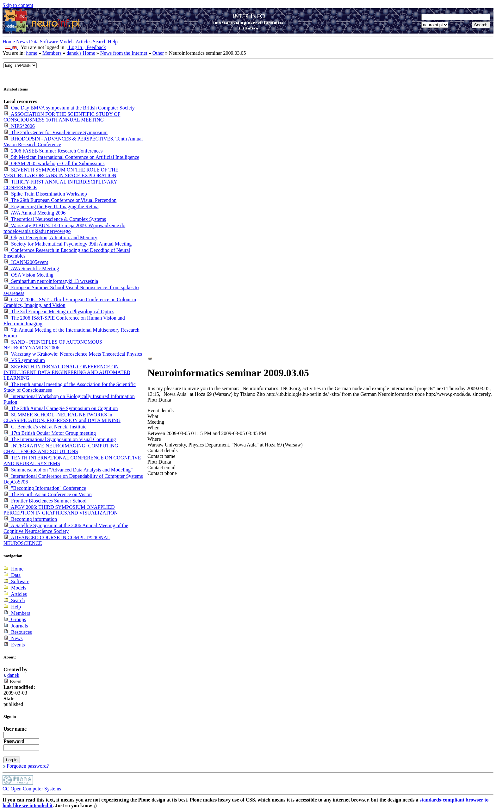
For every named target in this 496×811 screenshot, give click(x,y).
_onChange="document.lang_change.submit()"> (20, 65)
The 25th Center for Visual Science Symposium (55, 132)
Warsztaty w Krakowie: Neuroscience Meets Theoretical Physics (72, 354)
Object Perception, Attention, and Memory (50, 237)
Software (49, 41)
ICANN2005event (25, 262)
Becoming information (30, 519)
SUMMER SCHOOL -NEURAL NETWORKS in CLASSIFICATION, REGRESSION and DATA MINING (62, 417)
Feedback (95, 47)
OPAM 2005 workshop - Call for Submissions (53, 163)
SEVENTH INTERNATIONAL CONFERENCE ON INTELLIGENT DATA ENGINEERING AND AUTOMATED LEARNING (66, 372)
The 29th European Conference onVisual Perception (59, 200)
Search (100, 41)
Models (67, 41)
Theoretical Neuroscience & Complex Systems (54, 219)
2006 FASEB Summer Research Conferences (52, 150)
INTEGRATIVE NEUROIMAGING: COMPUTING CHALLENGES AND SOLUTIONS (60, 448)
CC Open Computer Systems (32, 788)
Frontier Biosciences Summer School (45, 500)
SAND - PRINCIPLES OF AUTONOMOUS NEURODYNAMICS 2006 (52, 344)
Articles (84, 41)
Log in (74, 47)
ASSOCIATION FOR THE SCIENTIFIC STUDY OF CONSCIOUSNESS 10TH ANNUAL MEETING (61, 116)
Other (158, 53)
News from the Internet (123, 53)
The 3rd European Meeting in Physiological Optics (58, 311)
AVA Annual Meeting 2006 (34, 212)
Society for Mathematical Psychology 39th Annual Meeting (67, 243)
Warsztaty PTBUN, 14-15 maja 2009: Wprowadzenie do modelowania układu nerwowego (64, 228)
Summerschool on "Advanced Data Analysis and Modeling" (68, 469)
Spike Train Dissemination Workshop (45, 194)
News (22, 41)
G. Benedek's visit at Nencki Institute (44, 426)
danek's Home (80, 53)
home (31, 53)
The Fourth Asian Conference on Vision (47, 494)
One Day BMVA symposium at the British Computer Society (69, 107)
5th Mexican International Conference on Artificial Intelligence (71, 157)
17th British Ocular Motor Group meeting (49, 433)
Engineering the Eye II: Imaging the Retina (50, 206)
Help (113, 41)
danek (13, 675)
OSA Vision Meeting (28, 275)
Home (9, 41)
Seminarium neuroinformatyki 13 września (50, 281)
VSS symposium (24, 360)
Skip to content (18, 5)
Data (34, 41)
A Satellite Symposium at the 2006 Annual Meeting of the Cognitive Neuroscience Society (65, 528)
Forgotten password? (26, 766)
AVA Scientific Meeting (31, 268)
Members (51, 53)
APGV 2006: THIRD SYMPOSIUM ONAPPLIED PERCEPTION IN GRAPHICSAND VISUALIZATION (60, 509)
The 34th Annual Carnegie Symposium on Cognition (60, 408)
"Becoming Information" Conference (44, 488)
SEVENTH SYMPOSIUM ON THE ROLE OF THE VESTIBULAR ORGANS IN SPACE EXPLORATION (60, 172)
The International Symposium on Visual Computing (59, 439)
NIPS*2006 (19, 126)
